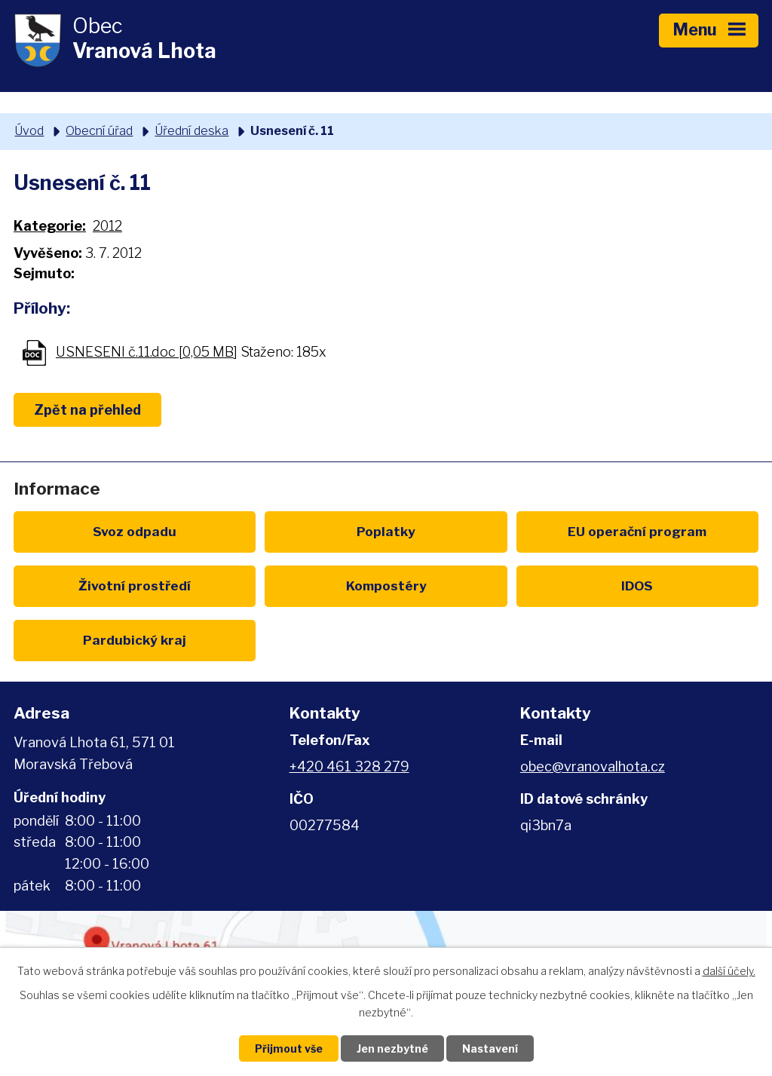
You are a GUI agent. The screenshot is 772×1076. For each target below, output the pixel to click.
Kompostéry (386, 585)
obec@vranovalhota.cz (592, 766)
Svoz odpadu (134, 531)
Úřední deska (191, 130)
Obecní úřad (99, 130)
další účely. (729, 970)
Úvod (29, 130)
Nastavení (490, 1048)
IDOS (637, 585)
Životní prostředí (134, 585)
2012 (107, 226)
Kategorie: (50, 226)
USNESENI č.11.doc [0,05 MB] (146, 352)
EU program (637, 531)
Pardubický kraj (134, 640)
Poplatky (386, 531)
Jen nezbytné (392, 1048)
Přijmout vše (289, 1048)
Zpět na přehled (87, 410)
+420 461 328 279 (349, 766)
